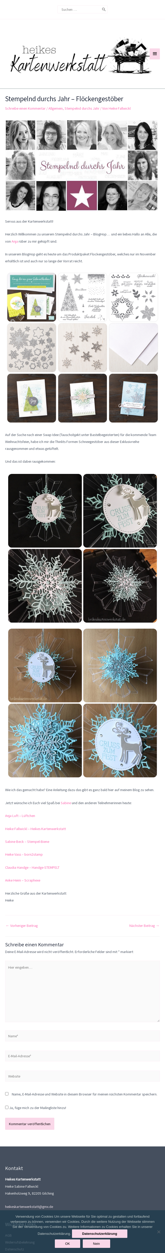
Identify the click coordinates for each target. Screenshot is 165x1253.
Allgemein (55, 120)
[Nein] (158, 1231)
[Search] (103, 9)
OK (67, 1244)
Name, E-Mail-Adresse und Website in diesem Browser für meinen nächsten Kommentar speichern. (84, 1106)
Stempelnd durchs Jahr (82, 120)
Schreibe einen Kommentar (25, 120)
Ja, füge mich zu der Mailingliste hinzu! (35, 1119)
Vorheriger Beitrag (22, 937)
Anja (15, 253)
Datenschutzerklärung (99, 1234)
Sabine (66, 814)
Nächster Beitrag (144, 937)
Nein (96, 1244)
